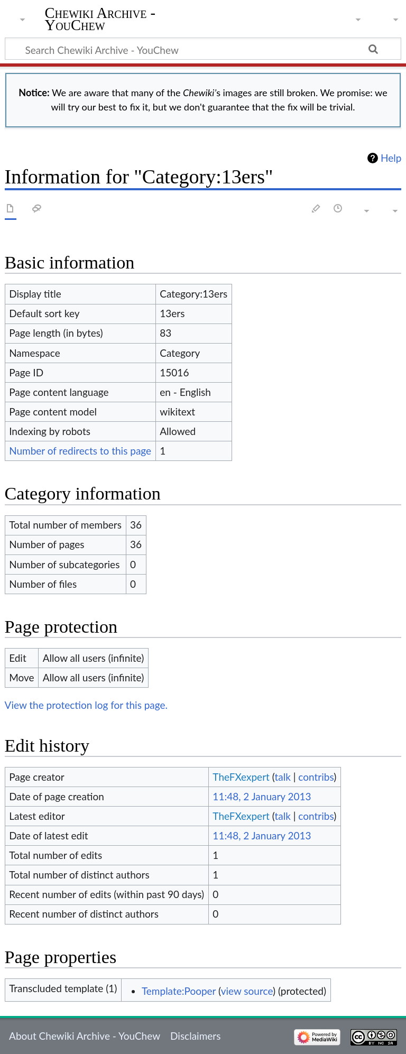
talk (282, 777)
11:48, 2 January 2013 (262, 796)
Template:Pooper (179, 991)
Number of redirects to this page (80, 451)
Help (391, 158)
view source (247, 991)
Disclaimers (195, 1036)
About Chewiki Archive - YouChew (84, 1036)
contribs (316, 777)
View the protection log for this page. (86, 705)
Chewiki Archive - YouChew (100, 19)
